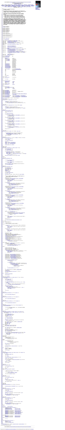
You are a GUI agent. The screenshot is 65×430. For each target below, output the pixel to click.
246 (1, 153)
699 (1, 421)
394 (1, 241)
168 (1, 107)
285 (1, 176)
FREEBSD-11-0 (3, 5)
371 (1, 227)
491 (1, 298)
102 (1, 68)
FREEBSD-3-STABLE (9, 6)
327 (1, 201)
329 (1, 202)
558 (1, 338)
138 (1, 89)
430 (1, 262)
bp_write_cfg (7, 144)
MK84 (24, 6)
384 (1, 235)
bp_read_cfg (9, 40)
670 (1, 404)
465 (1, 283)
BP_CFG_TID (6, 96)
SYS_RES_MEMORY (21, 178)
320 (1, 197)
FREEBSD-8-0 (32, 5)
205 (1, 129)
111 (1, 73)
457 (1, 278)
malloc (8, 269)
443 (1, 270)
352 (1, 216)
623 (1, 376)
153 (1, 98)
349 (1, 214)
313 (1, 193)
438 (1, 267)
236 (1, 147)
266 (1, 165)
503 (1, 305)
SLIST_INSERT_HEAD (7, 271)
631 (1, 381)
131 (1, 85)
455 (1, 277)
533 (1, 323)
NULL (12, 114)
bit (8, 390)
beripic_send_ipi (5, 388)
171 (1, 109)
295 (1, 182)
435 (1, 265)
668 (1, 403)
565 (1, 342)
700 (1, 422)
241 (1, 150)
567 (1, 343)
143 (1, 92)
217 (1, 136)
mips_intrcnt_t (7, 77)
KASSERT (6, 101)
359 (1, 220)
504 (1, 306)
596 (1, 360)
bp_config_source (5, 137)
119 (1, 78)
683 (1, 412)
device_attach (10, 409)
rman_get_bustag (12, 254)
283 (1, 175)
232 (1, 145)
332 (1, 204)
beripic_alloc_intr (5, 277)
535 (1, 324)
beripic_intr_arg (9, 87)
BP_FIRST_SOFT (7, 56)
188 (1, 119)
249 (1, 155)
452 (1, 275)
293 (1, 181)
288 (1, 178)
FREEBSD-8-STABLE (27, 5)
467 (1, 284)
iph (7, 270)
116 (1, 76)
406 (1, 248)
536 (1, 325)
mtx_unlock (6, 343)
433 (1, 264)
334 (1, 205)
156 (1, 100)
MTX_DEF (23, 174)
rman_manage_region (9, 250)
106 (1, 70)
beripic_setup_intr (10, 51)
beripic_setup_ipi (5, 384)
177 (1, 112)
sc (13, 99)
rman (7, 75)
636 (1, 384)
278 (1, 172)
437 (1, 266)
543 (1, 329)
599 (1, 362)
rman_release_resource (11, 294)
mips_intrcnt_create (17, 244)
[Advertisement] (38, 23)
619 (1, 374)
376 (1, 230)
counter (13, 84)
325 (1, 200)
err (9, 181)
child (16, 147)
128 (1, 83)
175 (1, 111)
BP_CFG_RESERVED (7, 94)
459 (1, 279)
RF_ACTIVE (13, 187)
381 (1, 233)
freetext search (19, 426)
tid (20, 137)
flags (6, 312)
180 (1, 114)
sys (14, 3)
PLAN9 (27, 6)
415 (1, 253)
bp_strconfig (9, 42)
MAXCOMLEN (9, 149)
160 (1, 102)
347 (1, 213)
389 (1, 238)
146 (1, 94)
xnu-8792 (29, 6)
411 (1, 251)
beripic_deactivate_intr (18, 412)
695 (1, 419)
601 (1, 363)
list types (26, 426)
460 (1, 280)
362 (1, 222)
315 (1, 194)
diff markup (11, 426)
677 (1, 408)
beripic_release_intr (11, 50)
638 (1, 385)
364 (1, 223)
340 (1, 209)
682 (1, 411)
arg (13, 82)
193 (1, 122)
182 (1, 115)
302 (1, 186)
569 (1, 344)
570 (1, 345)
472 (1, 287)
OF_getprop (7, 225)
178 (1, 113)
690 (1, 416)
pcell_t (6, 169)
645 (1, 389)
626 (1, 378)
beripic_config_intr (10, 49)
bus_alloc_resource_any (13, 178)
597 (1, 361)
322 (1, 198)
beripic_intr (9, 54)
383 (1, 234)
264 (1, 164)
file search (23, 426)
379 (1, 232)
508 (1, 308)
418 (1, 255)
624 (1, 377)
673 (1, 406)
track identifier (29, 426)
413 (1, 252)
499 (1, 303)
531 (1, 322)
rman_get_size (11, 193)
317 (1, 195)
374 (1, 229)
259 (1, 161)
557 (1, 337)
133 (1, 86)
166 (1, 106)
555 (1, 336)
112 (1, 74)
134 (1, 87)
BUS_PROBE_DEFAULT (10, 164)
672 (1, 405)
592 (1, 358)
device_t (15, 41)
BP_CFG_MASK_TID (7, 91)
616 (1, 372)
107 (1, 71)
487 (1, 296)
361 (1, 221)
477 (1, 290)
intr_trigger (22, 49)
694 (1, 418)
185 (1, 117)
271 (1, 168)
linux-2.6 (22, 6)
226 (1, 141)
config (12, 133)
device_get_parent (14, 332)
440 (1, 268)
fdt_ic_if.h (7, 38)
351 (1, 215)
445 (1, 271)
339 (1, 208)
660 (1, 398)
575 (1, 348)
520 (1, 315)
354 (1, 217)
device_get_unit (8, 152)
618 (1, 373)
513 (1, 311)
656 (1, 396)
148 (1, 95)
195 (1, 123)
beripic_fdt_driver (10, 420)
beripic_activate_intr (11, 47)
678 (1, 409)
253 (1, 157)
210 (1, 132)
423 (1, 258)
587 (1, 355)
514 (1, 312)
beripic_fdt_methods (12, 407)
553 (1, 335)
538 (1, 326)
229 (1, 143)
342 (1, 210)
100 (1, 67)
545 (1, 330)
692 (1, 417)
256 (1, 159)
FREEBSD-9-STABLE (18, 5)
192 (1, 121)
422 (1, 257)
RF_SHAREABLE (20, 213)
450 (1, 274)
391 (1, 239)
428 (1, 261)
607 (1, 367)
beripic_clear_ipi (5, 397)
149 (1, 96)
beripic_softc (7, 39)
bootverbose (8, 182)
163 (1, 104)
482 (1, 293)
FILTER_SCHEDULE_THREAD (13, 372)
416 (1, 254)
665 (1, 401)
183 (1, 116)
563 (1, 341)
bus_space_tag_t (7, 63)
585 (1, 354)
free (5, 348)
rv (10, 279)
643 (1, 388)
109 (1, 72)
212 (1, 133)
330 (1, 203)
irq (15, 99)
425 (1, 259)
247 (1, 154)
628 (1, 379)
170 (1, 108)
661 (1, 399)
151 (1, 97)
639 (1, 386)
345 (1, 212)
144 (1, 93)
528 (1, 320)
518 (1, 314)
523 (1, 317)
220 (1, 138)
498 (1, 302)
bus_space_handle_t (8, 66)
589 (1, 356)
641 (1, 387)
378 (1, 231)
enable (17, 137)
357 (1, 219)
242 (1, 151)
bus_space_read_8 (10, 102)
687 (1, 414)
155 (1, 99)
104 (1, 69)
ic (11, 147)
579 (1, 350)
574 (1, 347)
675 (1, 407)
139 (1, 90)
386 (1, 236)
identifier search (15, 426)
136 (1, 88)
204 (1, 128)
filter (14, 81)
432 (1, 263)
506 (1, 307)
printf (8, 287)
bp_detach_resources (10, 41)
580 (1, 351)
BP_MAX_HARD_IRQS (18, 69)
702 (1, 423)
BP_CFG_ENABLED (7, 95)
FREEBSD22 (14, 6)
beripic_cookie (7, 86)
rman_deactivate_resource (11, 302)
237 (1, 148)
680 (1, 410)
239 (1, 149)
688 (1, 415)
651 (1, 393)
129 (1, 84)
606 (1, 366)
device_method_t (7, 407)
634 (1, 383)
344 (1, 211)
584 (1, 353)
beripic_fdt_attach (10, 46)
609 (1, 368)
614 (1, 371)
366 (1, 224)
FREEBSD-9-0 (23, 5)
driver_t (6, 420)
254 (1, 158)
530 (1, 321)
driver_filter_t (7, 81)
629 (1, 380)
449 (1, 273)
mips (16, 3)
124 (1, 81)
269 (1, 167)
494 (1, 300)
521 (1, 316)
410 (1, 250)
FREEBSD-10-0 (13, 5)
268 (1, 166)
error (7, 170)
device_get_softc (9, 113)
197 (1, 124)
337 (1, 207)
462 (1, 281)
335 (1, 206)
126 (1, 82)
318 (1, 196)
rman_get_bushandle (13, 258)
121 (1, 79)
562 (1, 340)
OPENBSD (19, 6)
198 (1, 125)
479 (1, 291)
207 (1, 130)
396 (1, 242)
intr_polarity (7, 305)
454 (1, 276)
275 (1, 170)
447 (1, 272)
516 (1, 313)
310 (1, 191)
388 (1, 237)
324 (1, 199)
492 (1, 299)
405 (1, 247)
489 (1, 297)
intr (20, 312)
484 (1, 294)
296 (1, 183)
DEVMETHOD (6, 408)
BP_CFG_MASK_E (7, 90)
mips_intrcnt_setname (8, 155)
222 (1, 139)
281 (1, 174)
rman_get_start (13, 184)
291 (1, 180)
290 (1, 179)
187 (1, 118)
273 (1, 169)
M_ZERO (13, 243)
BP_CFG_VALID (14, 94)
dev (11, 110)
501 (1, 304)
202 (1, 127)
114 (1, 75)
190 (1, 120)
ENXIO (10, 160)
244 (1, 152)
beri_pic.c (19, 3)
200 (1, 126)
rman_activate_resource (11, 298)
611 (1, 369)
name (7, 149)
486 (1, 295)
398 (1, 243)
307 (1, 189)
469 (1, 285)
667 (1, 402)
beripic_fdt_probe (5, 158)
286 (1, 177)
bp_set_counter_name (5, 147)
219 (1, 137)
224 (1, 140)
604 (1, 365)
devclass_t (4, 406)
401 (1, 245)
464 (1, 282)
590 (1, 357)
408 (1, 249)
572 (1, 346)
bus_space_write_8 (7, 394)
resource (20, 47)
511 (1, 310)
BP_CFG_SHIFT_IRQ (7, 93)
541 (1, 328)
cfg (10, 95)
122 (1, 80)
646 (1, 390)
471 (1, 286)
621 (1, 375)
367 (1, 225)
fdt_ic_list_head (13, 271)
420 (1, 256)
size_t (18, 42)
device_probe (10, 408)
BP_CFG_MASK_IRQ (7, 92)
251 (1, 156)
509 (1, 309)
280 (1, 173)
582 (1, 352)
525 (1, 318)
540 (1, 327)
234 (1, 146)
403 (1, 246)
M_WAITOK (11, 243)
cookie (14, 88)
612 (1, 370)
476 (1, 289)
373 (1, 228)
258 (1, 160)
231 (1, 144)
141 (1, 91)
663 (1, 400)
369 (1, 226)
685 (1, 413)
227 (1, 142)
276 (1, 171)
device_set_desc (7, 163)
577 (1, 349)
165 (1, 105)
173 (1, 110)
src (13, 137)
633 (1, 382)
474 (1, 288)
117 (1, 77)
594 (1, 359)
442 (1, 269)
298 (1, 184)
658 (1, 397)
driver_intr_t (17, 312)
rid (19, 277)
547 (1, 331)
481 (1, 292)
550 (1, 333)
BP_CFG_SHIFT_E (23, 95)
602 (1, 364)
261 (1, 162)
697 (1, 420)
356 (1, 218)
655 (1, 395)
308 (1, 190)
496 (1, 301)
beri (17, 3)
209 (1, 131)
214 (1, 134)
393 (1, 240)
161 (1, 103)
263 (1, 163)
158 (1, 101)
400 (1, 244)
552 (1, 334)
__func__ (10, 284)
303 (1, 187)
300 (1, 185)
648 (1, 391)
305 (1, 188)
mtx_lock (6, 329)
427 (1, 260)
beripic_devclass (10, 406)
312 (1, 192)
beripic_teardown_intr (11, 52)
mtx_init (6, 174)
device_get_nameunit (16, 153)
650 (1, 392)
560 (1, 339)
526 (1, 319)
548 (1, 332)
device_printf (9, 180)
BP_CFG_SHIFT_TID (24, 96)
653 (1, 394)
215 (1, 135)
